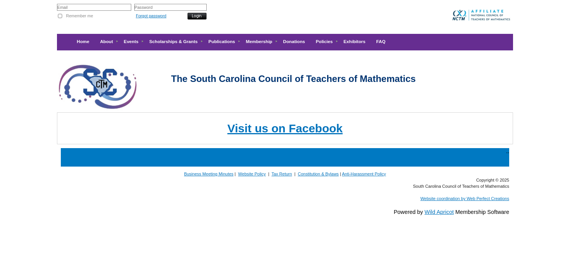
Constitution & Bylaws (318, 174)
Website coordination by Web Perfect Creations (464, 198)
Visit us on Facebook (285, 128)
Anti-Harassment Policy (364, 174)
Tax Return (281, 174)
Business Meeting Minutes (208, 174)
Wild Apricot (439, 212)
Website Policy (252, 174)
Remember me (79, 15)
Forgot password (151, 15)
